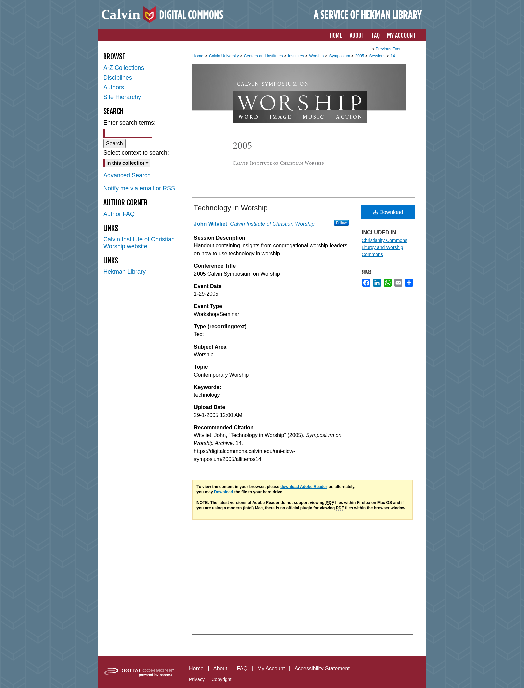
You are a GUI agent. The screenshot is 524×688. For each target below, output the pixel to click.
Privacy (197, 679)
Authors (113, 87)
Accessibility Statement (322, 668)
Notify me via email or (139, 188)
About (220, 668)
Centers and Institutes (264, 56)
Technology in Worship (231, 207)
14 (393, 56)
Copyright (221, 679)
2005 (360, 56)
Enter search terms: (129, 122)
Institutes (296, 56)
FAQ (242, 668)
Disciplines (117, 77)
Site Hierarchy (122, 97)
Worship (317, 56)
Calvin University (224, 56)
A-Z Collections (123, 67)
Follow (341, 223)
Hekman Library (124, 271)
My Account (271, 668)
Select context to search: (136, 152)
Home (197, 56)
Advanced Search (127, 175)
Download (388, 212)
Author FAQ (119, 214)
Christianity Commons (384, 240)
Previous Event (389, 49)
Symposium (340, 56)
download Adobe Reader (303, 486)
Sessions (378, 56)
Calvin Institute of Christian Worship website (139, 243)
